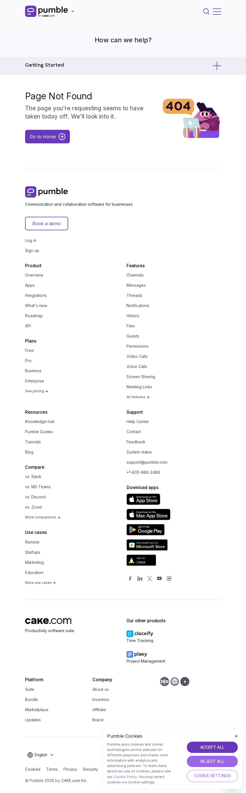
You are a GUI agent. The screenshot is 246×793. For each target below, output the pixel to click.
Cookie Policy (125, 777)
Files (131, 325)
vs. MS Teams (38, 486)
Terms (52, 769)
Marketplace (36, 709)
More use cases (40, 582)
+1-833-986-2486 (143, 472)
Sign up (32, 250)
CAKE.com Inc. (74, 780)
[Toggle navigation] (217, 11)
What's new (36, 305)
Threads (134, 295)
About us (100, 689)
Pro (28, 360)
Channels (135, 275)
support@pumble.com (147, 462)
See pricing (36, 391)
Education (34, 572)
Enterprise (34, 380)
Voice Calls (137, 366)
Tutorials (33, 441)
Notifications (138, 305)
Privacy (70, 769)
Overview (34, 275)
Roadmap (34, 315)
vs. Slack (33, 476)
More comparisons (43, 517)
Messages (136, 285)
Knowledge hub (40, 421)
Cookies (33, 769)
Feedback (136, 441)
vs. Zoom (33, 507)
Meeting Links (139, 386)
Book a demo (46, 223)
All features (138, 397)
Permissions (138, 346)
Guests (133, 336)
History (133, 315)
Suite (29, 689)
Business (33, 370)
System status (139, 452)
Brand (97, 719)
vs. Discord (35, 496)
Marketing (34, 562)
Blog (29, 452)
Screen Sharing (141, 376)
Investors (100, 699)
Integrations (36, 295)
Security (90, 769)
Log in (30, 240)
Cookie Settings (212, 775)
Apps (30, 285)
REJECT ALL (212, 761)
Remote (32, 542)
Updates (33, 719)
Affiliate (99, 709)
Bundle (31, 699)
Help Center (138, 421)
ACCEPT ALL (212, 747)
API (28, 325)
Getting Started (44, 65)
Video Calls (137, 356)
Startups (32, 552)
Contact (134, 431)
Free (29, 350)
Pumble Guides (39, 431)
